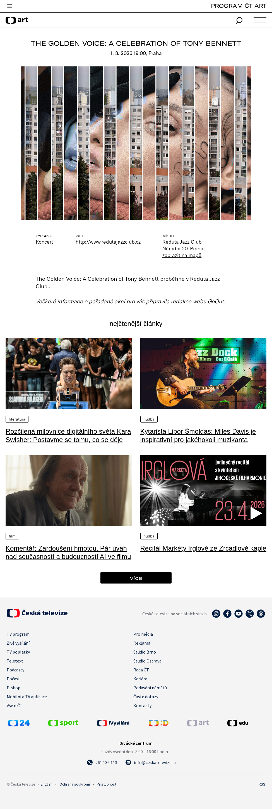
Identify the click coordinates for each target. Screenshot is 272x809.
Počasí (13, 678)
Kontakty (142, 705)
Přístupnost (106, 784)
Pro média (143, 634)
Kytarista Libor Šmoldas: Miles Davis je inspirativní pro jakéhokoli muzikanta (198, 435)
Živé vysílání (18, 643)
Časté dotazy (145, 696)
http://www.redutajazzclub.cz (108, 242)
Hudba (149, 419)
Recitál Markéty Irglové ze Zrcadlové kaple (203, 548)
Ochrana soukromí (74, 784)
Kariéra (140, 678)
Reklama (141, 643)
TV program (18, 634)
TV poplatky (18, 652)
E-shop (13, 687)
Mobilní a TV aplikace (27, 696)
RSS (262, 784)
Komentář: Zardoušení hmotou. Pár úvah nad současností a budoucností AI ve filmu (68, 552)
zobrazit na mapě (181, 255)
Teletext (15, 661)
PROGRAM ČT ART (238, 5)
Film (12, 536)
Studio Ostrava (147, 661)
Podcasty (15, 670)
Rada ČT (141, 670)
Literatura (17, 419)
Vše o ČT (15, 705)
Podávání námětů (150, 687)
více (136, 577)
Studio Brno (144, 652)
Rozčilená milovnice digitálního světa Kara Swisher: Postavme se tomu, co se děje (68, 435)
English (46, 784)
